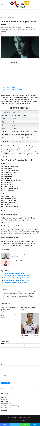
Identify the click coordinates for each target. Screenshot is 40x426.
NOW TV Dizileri (5, 397)
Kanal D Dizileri (4, 401)
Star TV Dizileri (4, 393)
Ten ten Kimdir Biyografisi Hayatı (14, 273)
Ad (2, 364)
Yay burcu (15, 118)
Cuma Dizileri (4, 410)
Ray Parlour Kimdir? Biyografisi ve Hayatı (16, 280)
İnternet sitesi (4, 375)
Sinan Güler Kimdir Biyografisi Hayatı (29, 335)
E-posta (3, 370)
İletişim (27, 420)
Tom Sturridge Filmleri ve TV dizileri (12, 89)
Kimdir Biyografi (10, 17)
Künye (12, 420)
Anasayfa (3, 17)
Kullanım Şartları (18, 420)
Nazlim (3, 34)
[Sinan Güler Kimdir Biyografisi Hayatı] (30, 323)
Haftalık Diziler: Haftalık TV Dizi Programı (11, 406)
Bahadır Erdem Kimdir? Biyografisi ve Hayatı (21, 254)
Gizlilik (23, 420)
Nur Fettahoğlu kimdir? (16, 260)
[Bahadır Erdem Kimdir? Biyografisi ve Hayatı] (5, 256)
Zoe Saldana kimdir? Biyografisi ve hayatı (16, 275)
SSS (3, 91)
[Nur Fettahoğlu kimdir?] (5, 263)
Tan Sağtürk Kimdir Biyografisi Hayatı (15, 282)
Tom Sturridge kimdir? (8, 87)
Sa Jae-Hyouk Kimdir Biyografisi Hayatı (16, 278)
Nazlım (30, 417)
